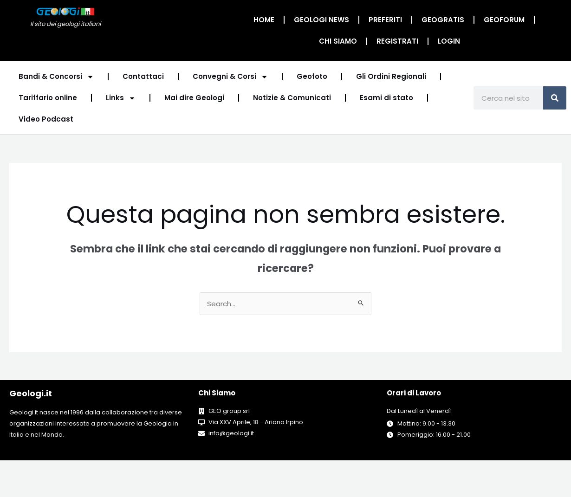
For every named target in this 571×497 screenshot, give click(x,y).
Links (121, 98)
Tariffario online (48, 98)
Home (263, 20)
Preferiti (385, 20)
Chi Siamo (338, 41)
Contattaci (143, 76)
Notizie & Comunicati (292, 98)
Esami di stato (386, 98)
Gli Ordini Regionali (391, 76)
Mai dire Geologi (194, 98)
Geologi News (321, 20)
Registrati (397, 41)
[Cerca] (554, 98)
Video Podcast (46, 119)
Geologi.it (30, 393)
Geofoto (312, 76)
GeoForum (504, 20)
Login (449, 41)
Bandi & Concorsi (56, 77)
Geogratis (443, 20)
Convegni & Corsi (230, 77)
